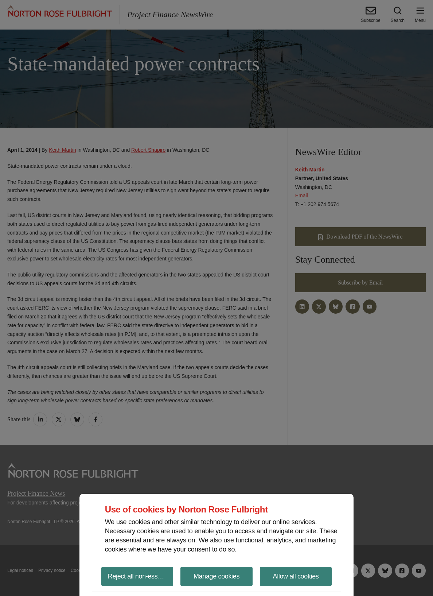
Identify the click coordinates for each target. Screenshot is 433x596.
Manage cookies (216, 576)
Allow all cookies (296, 576)
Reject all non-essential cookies (140, 576)
